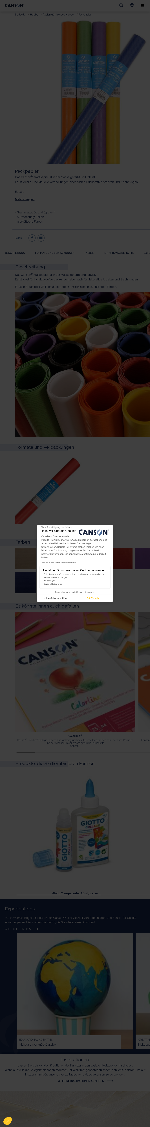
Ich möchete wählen (56, 598)
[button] (7, 1121)
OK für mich (94, 598)
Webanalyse (50, 580)
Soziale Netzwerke (53, 584)
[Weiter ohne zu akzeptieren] (56, 527)
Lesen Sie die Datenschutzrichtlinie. (59, 562)
